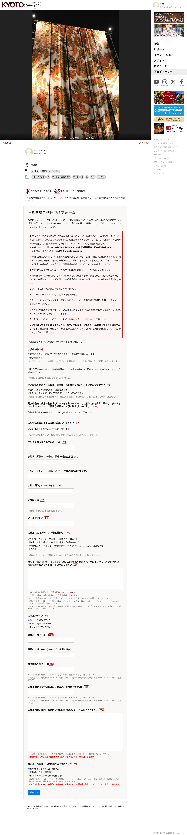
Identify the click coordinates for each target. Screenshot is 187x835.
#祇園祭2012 (46, 171)
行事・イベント (38, 177)
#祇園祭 (35, 171)
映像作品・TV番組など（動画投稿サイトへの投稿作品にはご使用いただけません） (68, 545)
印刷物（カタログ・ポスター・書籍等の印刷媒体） (53, 539)
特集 (156, 43)
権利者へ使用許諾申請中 (40, 772)
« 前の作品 (6, 143)
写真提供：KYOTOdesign (62, 592)
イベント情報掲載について (164, 143)
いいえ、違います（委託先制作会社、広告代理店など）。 (56, 393)
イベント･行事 (162, 55)
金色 (92, 177)
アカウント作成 (166, 7)
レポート (159, 49)
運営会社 (157, 170)
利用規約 (157, 155)
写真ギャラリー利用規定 (163, 162)
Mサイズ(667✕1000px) (40, 624)
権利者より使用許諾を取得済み (43, 769)
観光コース (160, 66)
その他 (32, 549)
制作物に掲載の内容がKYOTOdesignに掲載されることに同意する (59, 412)
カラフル (101, 177)
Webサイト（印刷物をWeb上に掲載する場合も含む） (54, 542)
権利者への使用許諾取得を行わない (45, 775)
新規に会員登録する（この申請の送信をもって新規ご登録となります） (62, 354)
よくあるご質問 (160, 166)
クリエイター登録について (164, 151)
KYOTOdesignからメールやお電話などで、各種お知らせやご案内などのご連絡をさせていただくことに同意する (75, 370)
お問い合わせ (159, 173)
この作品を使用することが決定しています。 (50, 429)
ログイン (178, 7)
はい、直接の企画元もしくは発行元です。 (49, 390)
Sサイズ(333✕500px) (39, 620)
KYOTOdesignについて (163, 139)
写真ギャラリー (163, 71)
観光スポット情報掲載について (166, 147)
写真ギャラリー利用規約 (80, 319)
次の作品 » (144, 143)
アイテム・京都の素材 (61, 177)
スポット (159, 60)
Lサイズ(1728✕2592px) (40, 627)
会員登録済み (35, 357)
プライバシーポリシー (162, 158)
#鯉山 (57, 171)
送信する (34, 792)
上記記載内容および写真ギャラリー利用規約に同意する (55, 342)
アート (76, 177)
